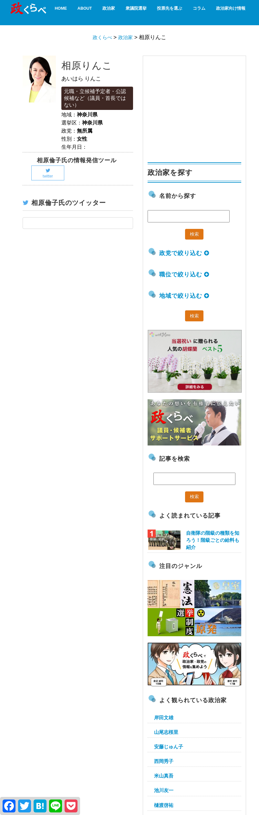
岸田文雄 (163, 717)
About (91, 12)
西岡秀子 (163, 761)
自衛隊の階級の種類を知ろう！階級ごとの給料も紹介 (212, 540)
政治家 (113, 12)
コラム (196, 12)
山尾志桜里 (166, 732)
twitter (48, 173)
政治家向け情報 (225, 12)
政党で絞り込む (184, 253)
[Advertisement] (196, 106)
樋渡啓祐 (163, 805)
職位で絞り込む (184, 274)
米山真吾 (163, 775)
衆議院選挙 (138, 12)
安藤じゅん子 (168, 746)
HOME (68, 12)
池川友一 (163, 790)
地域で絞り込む (184, 296)
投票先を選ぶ (169, 12)
